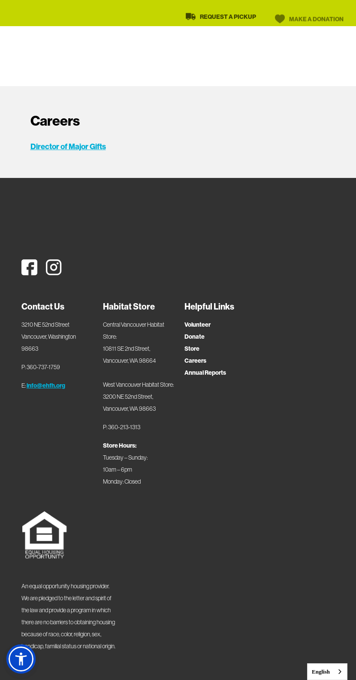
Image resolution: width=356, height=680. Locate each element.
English (321, 671)
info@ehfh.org (46, 385)
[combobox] (327, 671)
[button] (21, 659)
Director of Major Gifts (68, 146)
